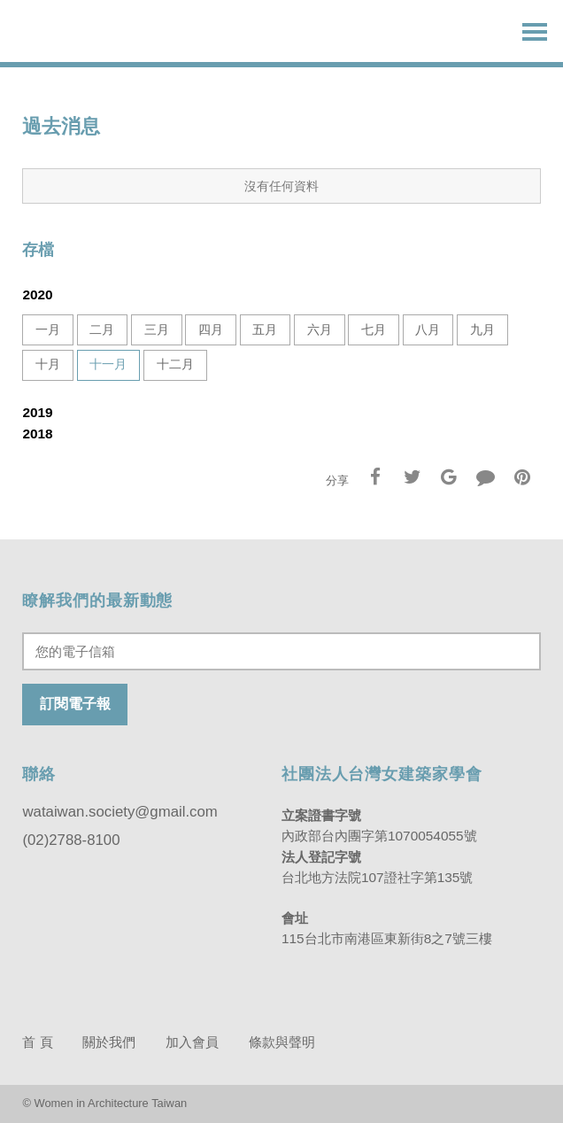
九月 (482, 330)
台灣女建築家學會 (102, 32)
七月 (373, 330)
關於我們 (108, 1042)
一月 (47, 330)
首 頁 (37, 1042)
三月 (156, 330)
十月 (47, 364)
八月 (427, 330)
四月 (210, 330)
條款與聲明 (282, 1042)
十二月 (175, 364)
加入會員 (192, 1042)
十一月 (108, 364)
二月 (101, 330)
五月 (264, 330)
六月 (319, 330)
